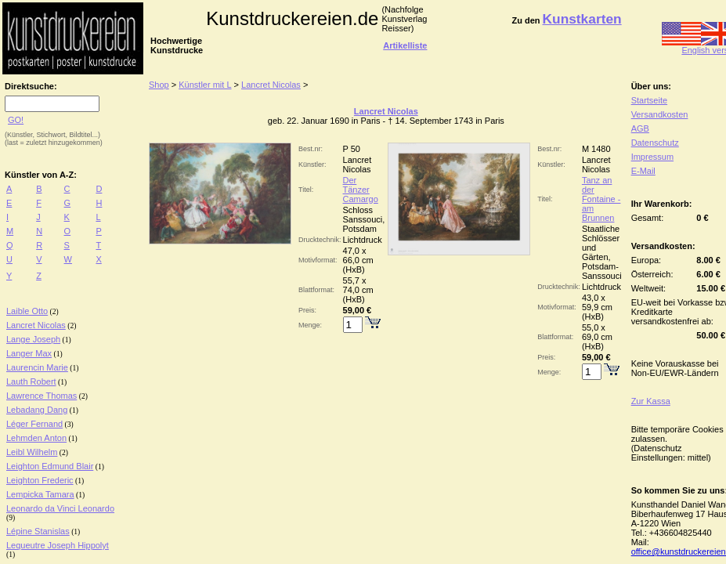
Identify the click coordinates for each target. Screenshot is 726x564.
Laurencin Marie (37, 367)
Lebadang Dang (36, 409)
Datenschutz (655, 142)
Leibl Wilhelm (31, 452)
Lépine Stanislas (38, 531)
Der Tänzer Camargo (360, 189)
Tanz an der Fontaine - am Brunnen (601, 198)
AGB (640, 128)
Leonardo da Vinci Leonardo (60, 508)
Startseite (649, 100)
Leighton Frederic (40, 480)
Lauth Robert (31, 381)
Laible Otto (27, 311)
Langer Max (29, 353)
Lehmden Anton (36, 438)
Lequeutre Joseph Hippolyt (57, 545)
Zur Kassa (650, 401)
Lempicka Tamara (40, 494)
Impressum (652, 156)
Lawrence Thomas (41, 395)
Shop (159, 84)
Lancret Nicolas (36, 325)
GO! (15, 120)
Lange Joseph (33, 339)
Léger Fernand (34, 423)
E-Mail (643, 170)
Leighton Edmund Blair (49, 466)
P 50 (351, 149)
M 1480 (596, 149)
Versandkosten (659, 114)
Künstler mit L (205, 84)
